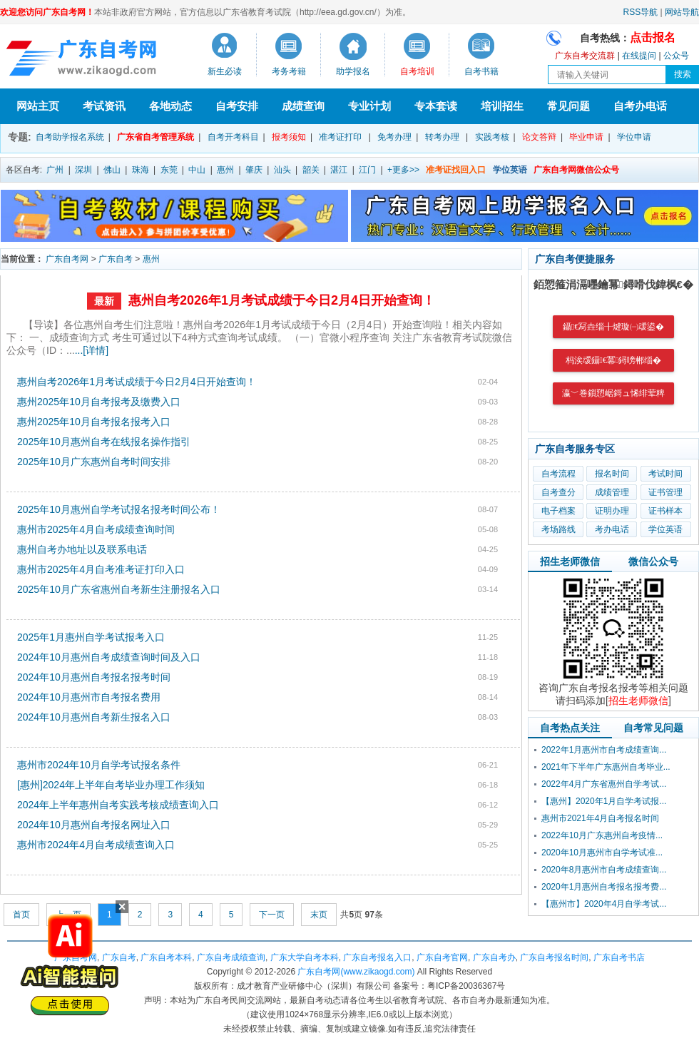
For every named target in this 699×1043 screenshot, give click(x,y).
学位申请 (634, 137)
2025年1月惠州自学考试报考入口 (91, 637)
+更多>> (403, 170)
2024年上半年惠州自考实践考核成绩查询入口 (118, 804)
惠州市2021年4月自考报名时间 (600, 818)
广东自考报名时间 (554, 957)
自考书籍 (481, 71)
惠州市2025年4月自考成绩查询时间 (96, 529)
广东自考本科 (166, 957)
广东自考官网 (442, 957)
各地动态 (170, 106)
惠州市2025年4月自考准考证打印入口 (101, 569)
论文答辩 (539, 137)
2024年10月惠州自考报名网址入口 (93, 824)
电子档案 (558, 511)
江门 (367, 170)
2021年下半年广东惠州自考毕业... (605, 767)
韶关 (311, 170)
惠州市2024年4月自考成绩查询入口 (96, 844)
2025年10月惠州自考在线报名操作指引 (103, 441)
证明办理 (612, 511)
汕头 (282, 170)
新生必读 (225, 71)
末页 (318, 915)
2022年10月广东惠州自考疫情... (602, 835)
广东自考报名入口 (377, 957)
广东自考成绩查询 (231, 957)
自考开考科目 (233, 137)
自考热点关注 (570, 727)
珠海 (140, 170)
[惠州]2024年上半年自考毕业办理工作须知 (111, 784)
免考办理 (394, 137)
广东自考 (115, 259)
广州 (54, 170)
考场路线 (558, 529)
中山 (196, 170)
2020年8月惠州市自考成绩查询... (603, 870)
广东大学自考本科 (304, 957)
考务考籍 (289, 71)
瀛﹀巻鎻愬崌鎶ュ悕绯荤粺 (613, 393)
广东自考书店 (619, 957)
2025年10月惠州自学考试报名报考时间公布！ (118, 509)
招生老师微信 (570, 561)
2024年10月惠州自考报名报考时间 (93, 677)
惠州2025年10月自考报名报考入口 (93, 421)
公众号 (676, 56)
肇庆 (253, 170)
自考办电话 (640, 106)
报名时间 (612, 474)
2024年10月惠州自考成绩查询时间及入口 (108, 657)
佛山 (112, 170)
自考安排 (236, 106)
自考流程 (558, 474)
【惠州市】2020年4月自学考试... (603, 904)
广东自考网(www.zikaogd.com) (355, 972)
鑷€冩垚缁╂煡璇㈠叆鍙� (613, 327)
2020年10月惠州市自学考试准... (602, 853)
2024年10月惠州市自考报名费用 (88, 697)
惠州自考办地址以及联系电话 (82, 549)
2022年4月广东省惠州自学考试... (603, 784)
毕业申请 (586, 137)
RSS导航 (640, 12)
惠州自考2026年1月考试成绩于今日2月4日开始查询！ (281, 300)
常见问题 (568, 106)
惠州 (225, 170)
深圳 (83, 170)
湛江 (338, 170)
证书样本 (665, 511)
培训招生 (502, 106)
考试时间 (665, 474)
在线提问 (639, 56)
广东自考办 (494, 957)
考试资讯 (104, 106)
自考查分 (558, 492)
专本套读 (435, 106)
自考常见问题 (653, 727)
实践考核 (492, 137)
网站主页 (37, 106)
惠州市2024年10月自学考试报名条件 (98, 764)
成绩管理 (612, 492)
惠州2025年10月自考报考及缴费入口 (98, 401)
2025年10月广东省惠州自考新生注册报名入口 (118, 589)
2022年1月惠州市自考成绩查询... (603, 750)
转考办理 (442, 137)
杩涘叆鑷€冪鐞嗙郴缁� (614, 360)
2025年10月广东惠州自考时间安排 (93, 461)
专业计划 (369, 106)
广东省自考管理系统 (155, 137)
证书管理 (665, 492)
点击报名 (652, 37)
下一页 (272, 915)
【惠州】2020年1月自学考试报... (603, 801)
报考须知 (289, 137)
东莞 (169, 170)
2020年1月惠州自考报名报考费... (603, 887)
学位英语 (665, 529)
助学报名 (353, 71)
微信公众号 (653, 561)
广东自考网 (67, 259)
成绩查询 (303, 106)
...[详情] (91, 350)
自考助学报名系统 (70, 137)
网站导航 (682, 12)
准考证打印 (340, 137)
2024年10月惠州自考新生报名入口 (93, 717)
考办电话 (612, 529)
